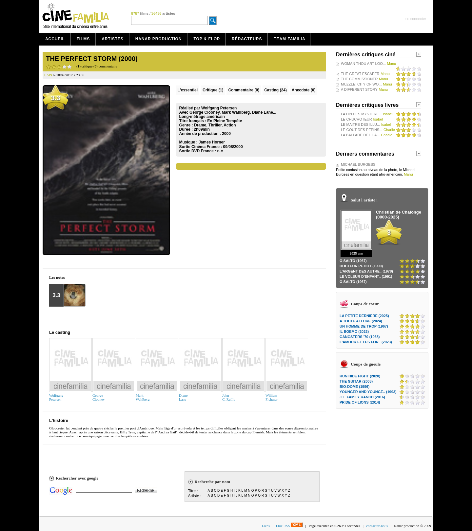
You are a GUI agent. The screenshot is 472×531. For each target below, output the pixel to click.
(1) (213, 90)
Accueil (55, 39)
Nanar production (158, 39)
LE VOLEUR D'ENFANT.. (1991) (366, 276)
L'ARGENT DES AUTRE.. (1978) (366, 271)
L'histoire (58, 420)
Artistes (113, 39)
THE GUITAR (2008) (356, 381)
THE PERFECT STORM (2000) (92, 58)
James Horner (212, 142)
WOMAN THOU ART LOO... (363, 64)
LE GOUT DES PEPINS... (361, 130)
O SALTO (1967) (353, 261)
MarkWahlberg (142, 397)
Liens (266, 526)
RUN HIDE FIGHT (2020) (360, 376)
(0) (243, 90)
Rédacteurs (247, 39)
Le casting (59, 332)
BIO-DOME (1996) (354, 387)
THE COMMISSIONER (359, 79)
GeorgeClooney (98, 397)
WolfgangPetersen (56, 397)
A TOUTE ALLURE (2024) (361, 321)
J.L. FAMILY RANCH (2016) (362, 397)
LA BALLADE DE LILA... (360, 135)
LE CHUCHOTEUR (356, 119)
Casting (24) (275, 90)
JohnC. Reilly (228, 397)
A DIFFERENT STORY (359, 89)
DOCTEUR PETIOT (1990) (361, 266)
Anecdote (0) (304, 90)
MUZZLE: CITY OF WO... (361, 84)
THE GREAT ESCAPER (360, 74)
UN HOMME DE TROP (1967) (364, 326)
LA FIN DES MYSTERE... (361, 114)
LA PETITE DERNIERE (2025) (364, 316)
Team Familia (289, 39)
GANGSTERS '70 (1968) (360, 337)
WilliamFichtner (272, 397)
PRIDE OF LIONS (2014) (360, 402)
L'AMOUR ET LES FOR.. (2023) (366, 342)
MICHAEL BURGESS (358, 164)
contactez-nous (377, 526)
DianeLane (183, 397)
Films (83, 39)
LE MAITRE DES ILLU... (360, 124)
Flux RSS (289, 526)
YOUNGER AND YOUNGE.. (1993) (368, 392)
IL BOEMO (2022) (354, 331)
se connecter (415, 19)
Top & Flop (206, 39)
